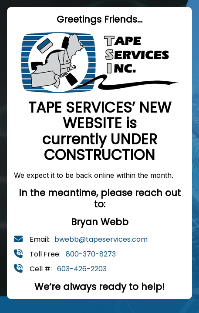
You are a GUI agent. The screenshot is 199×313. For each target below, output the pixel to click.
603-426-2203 (82, 269)
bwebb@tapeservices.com (101, 239)
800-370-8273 (91, 254)
